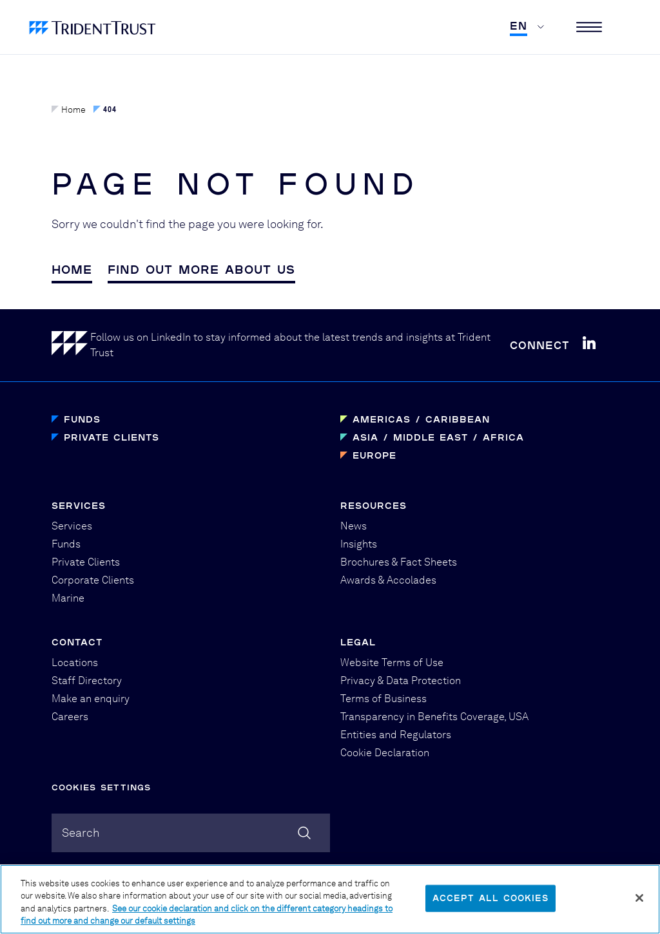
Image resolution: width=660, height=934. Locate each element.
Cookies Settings (101, 787)
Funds (82, 419)
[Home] (71, 345)
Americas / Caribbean (421, 419)
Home (69, 109)
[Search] (304, 833)
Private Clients (111, 437)
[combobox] (191, 833)
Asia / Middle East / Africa (438, 437)
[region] (330, 899)
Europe (374, 455)
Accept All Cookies (490, 898)
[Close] (639, 898)
